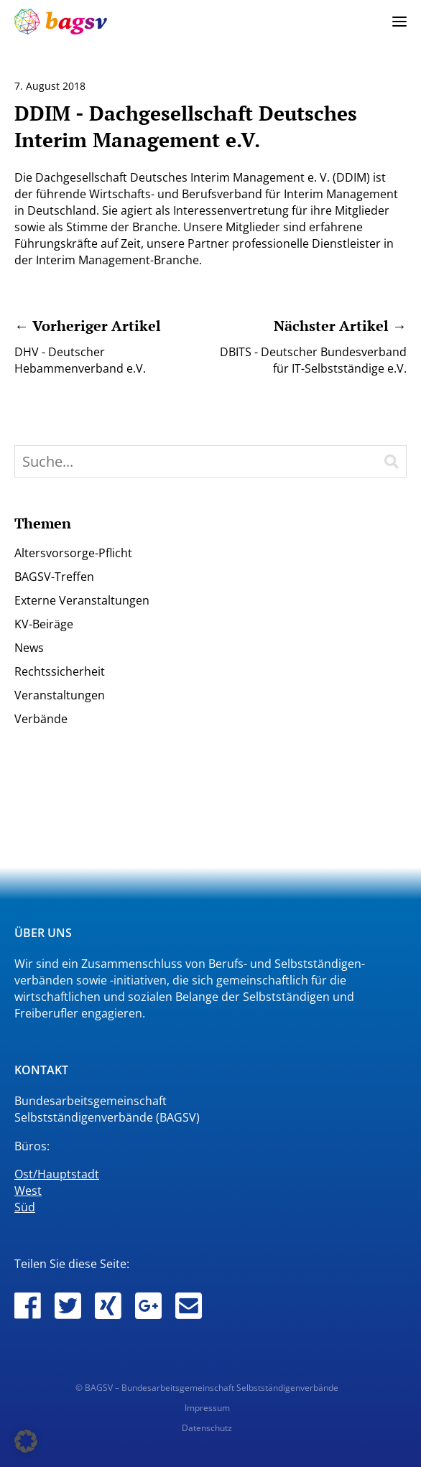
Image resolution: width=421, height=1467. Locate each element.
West (28, 1190)
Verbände (41, 719)
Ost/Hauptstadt (56, 1174)
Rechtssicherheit (59, 671)
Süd (24, 1207)
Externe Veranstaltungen (81, 600)
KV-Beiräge (43, 624)
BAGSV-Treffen (54, 577)
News (29, 648)
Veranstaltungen (59, 695)
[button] (26, 1441)
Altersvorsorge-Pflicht (73, 553)
